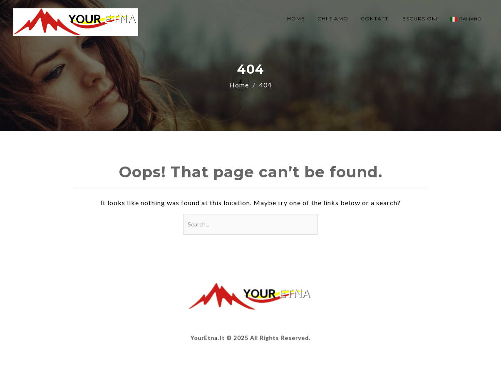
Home (239, 85)
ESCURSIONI (420, 18)
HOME (296, 18)
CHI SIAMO (332, 18)
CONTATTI (375, 18)
